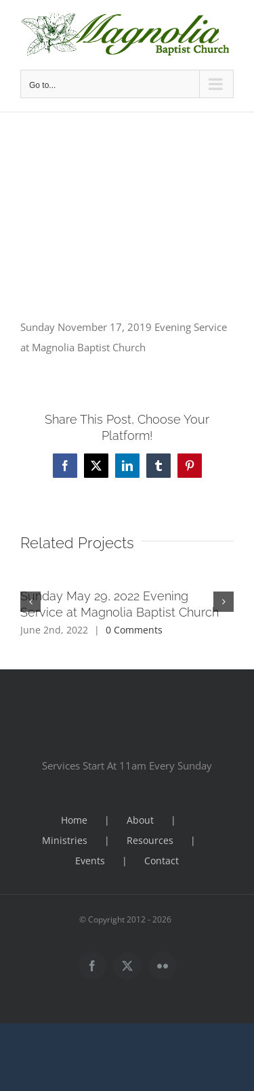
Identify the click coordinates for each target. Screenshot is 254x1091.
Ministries (64, 840)
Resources (150, 840)
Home (74, 820)
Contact (161, 860)
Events (90, 860)
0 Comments (134, 629)
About (140, 820)
